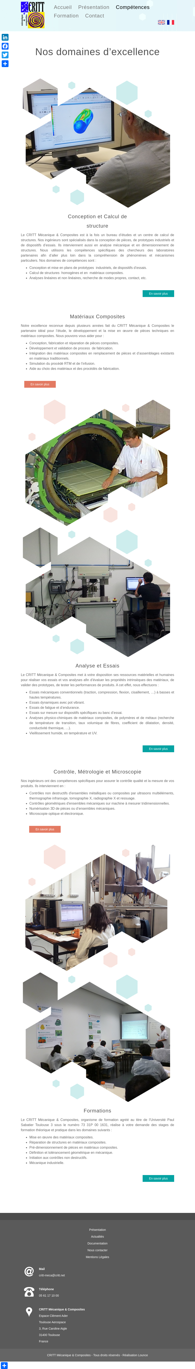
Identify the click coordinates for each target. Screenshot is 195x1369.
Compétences (133, 7)
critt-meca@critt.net (52, 1275)
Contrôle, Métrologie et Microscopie (98, 772)
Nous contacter (97, 1250)
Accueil (63, 7)
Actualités (97, 1236)
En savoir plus (158, 293)
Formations (97, 1111)
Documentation (97, 1243)
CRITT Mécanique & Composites (68, 1355)
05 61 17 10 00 (49, 1295)
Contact (94, 16)
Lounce (143, 1355)
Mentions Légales (97, 1257)
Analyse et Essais (97, 666)
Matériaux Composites (97, 316)
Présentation (93, 7)
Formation (66, 16)
